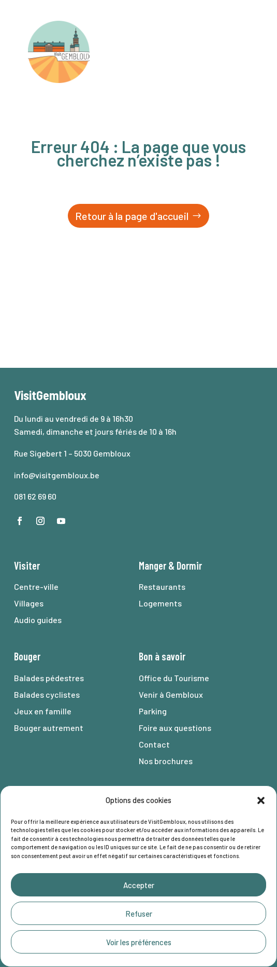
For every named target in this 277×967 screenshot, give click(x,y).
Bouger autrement (48, 728)
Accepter (138, 885)
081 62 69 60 (35, 496)
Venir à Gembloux (171, 694)
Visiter (27, 565)
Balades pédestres (49, 678)
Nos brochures (166, 761)
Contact (154, 744)
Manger (152, 565)
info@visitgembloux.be (56, 475)
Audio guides (38, 620)
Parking (153, 711)
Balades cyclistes (47, 694)
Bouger (27, 656)
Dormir (189, 565)
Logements (160, 603)
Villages (28, 603)
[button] (261, 800)
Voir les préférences (138, 942)
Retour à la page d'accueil (131, 216)
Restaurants (162, 586)
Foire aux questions (175, 728)
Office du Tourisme (174, 678)
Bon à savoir (162, 656)
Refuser (138, 913)
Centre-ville (36, 586)
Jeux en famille (42, 711)
